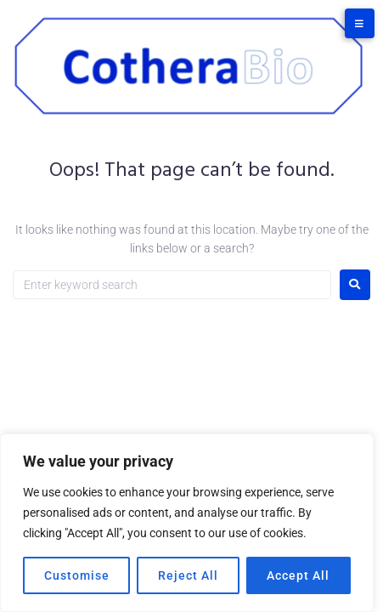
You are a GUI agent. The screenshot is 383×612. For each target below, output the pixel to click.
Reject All (188, 575)
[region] (187, 523)
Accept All (298, 575)
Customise (77, 575)
